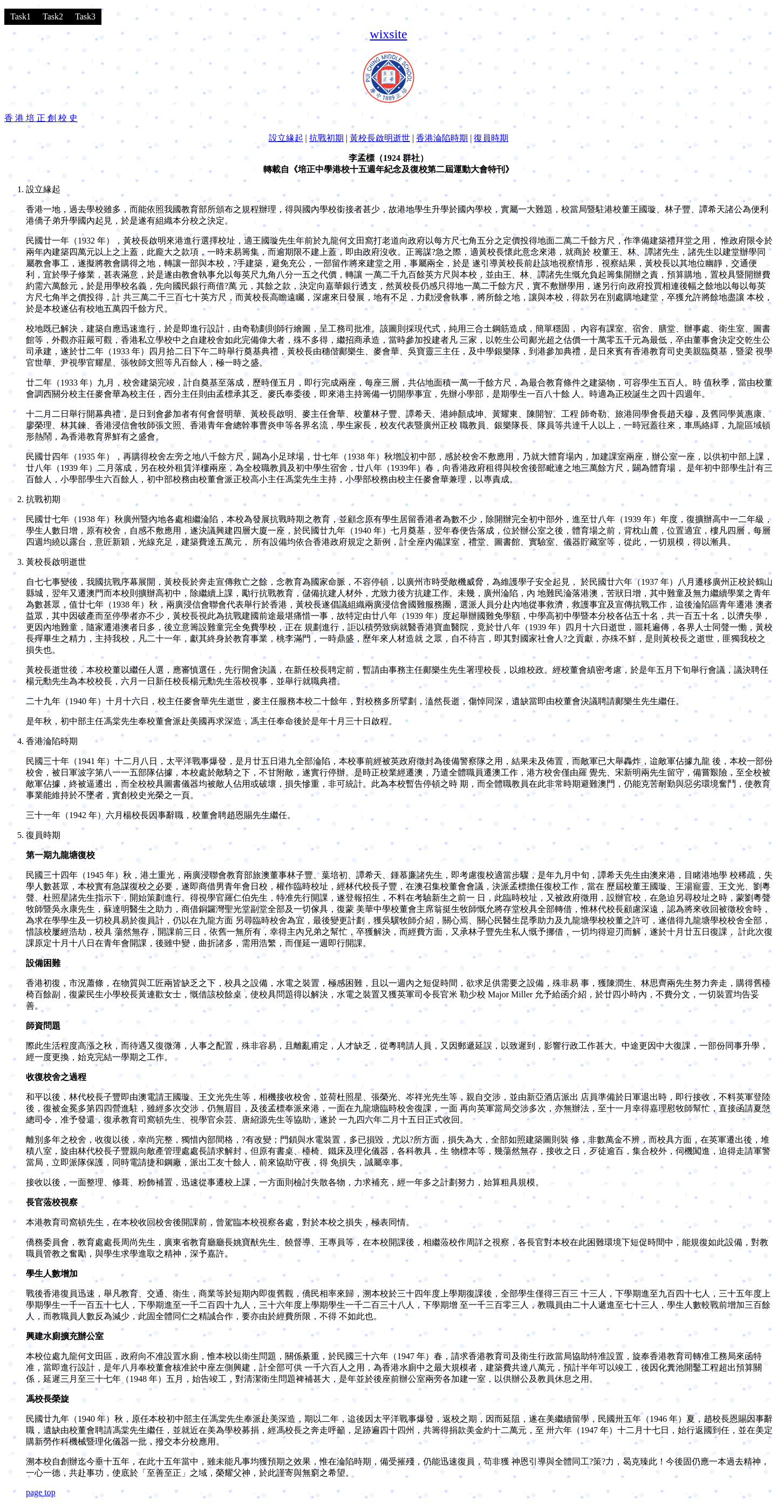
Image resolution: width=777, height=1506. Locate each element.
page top (41, 1492)
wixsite (388, 34)
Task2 (53, 16)
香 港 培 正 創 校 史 (41, 118)
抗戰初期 (326, 138)
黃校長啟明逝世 (380, 138)
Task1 (20, 16)
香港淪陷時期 (442, 138)
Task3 (85, 16)
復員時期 (491, 138)
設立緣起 (286, 138)
